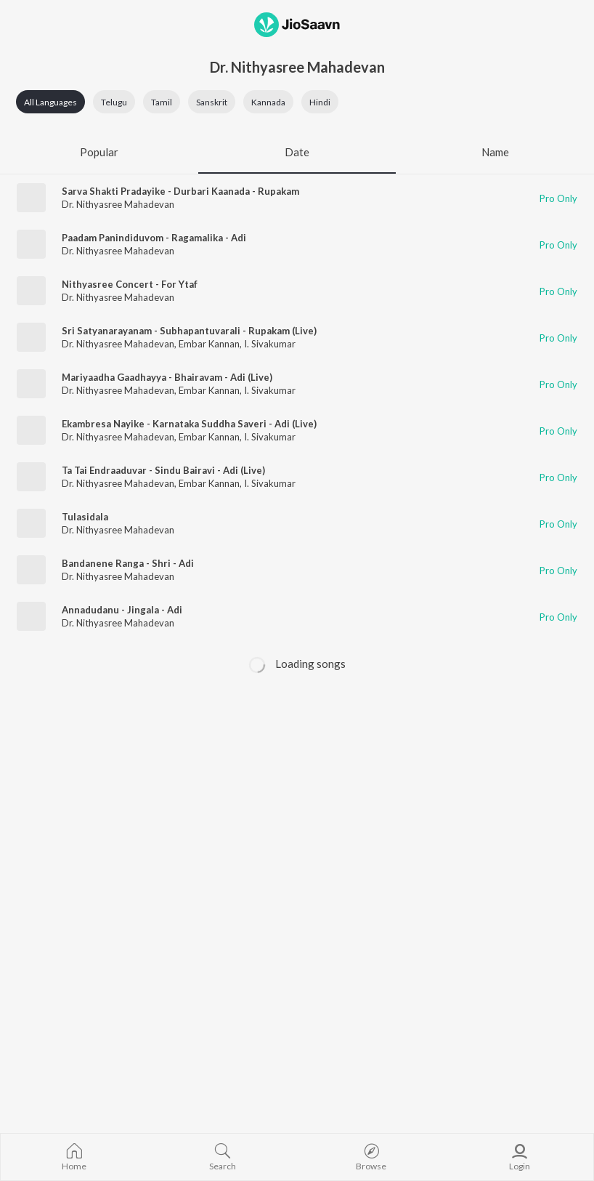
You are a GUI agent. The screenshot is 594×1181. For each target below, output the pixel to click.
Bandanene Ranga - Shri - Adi (128, 563)
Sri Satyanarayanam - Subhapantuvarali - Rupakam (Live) (189, 330)
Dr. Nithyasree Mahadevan (118, 204)
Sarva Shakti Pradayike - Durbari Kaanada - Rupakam (180, 191)
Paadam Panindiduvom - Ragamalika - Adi (154, 237)
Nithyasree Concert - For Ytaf (130, 284)
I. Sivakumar (270, 344)
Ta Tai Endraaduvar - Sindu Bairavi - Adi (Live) (163, 470)
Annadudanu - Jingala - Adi (122, 610)
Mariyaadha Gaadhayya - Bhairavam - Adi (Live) (167, 377)
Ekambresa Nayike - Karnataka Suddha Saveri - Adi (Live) (189, 424)
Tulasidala (85, 517)
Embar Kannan (209, 344)
